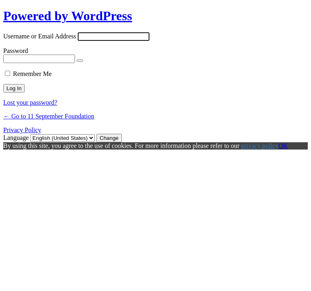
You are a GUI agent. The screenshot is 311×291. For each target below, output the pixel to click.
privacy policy (259, 145)
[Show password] (80, 60)
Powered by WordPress (67, 15)
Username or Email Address (39, 36)
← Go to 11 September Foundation (48, 116)
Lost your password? (30, 102)
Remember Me (32, 73)
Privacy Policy (22, 130)
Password (15, 50)
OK (283, 145)
